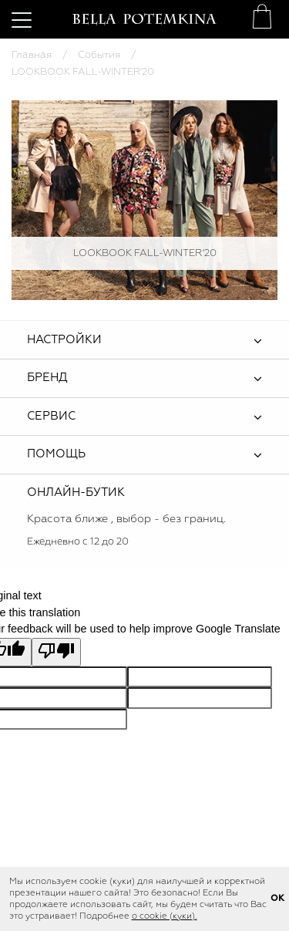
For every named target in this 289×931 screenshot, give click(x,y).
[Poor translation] (56, 652)
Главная (32, 55)
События (99, 55)
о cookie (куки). (164, 916)
